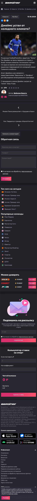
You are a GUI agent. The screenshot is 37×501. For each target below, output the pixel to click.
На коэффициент (7, 365)
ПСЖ (5, 234)
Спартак (6, 255)
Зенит (5, 251)
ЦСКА (5, 262)
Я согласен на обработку (17, 173)
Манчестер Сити (9, 224)
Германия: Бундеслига (10, 206)
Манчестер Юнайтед (10, 248)
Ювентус (6, 244)
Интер (5, 241)
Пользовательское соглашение (11, 471)
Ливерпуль (7, 227)
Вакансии (4, 457)
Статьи (3, 460)
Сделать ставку (18, 395)
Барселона (7, 220)
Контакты (4, 455)
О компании (5, 453)
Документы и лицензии (8, 478)
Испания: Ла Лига (9, 192)
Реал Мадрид (8, 217)
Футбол (15, 17)
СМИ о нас (4, 480)
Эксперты (4, 476)
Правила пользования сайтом (10, 469)
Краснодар (7, 265)
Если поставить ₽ (7, 357)
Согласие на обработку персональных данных (16, 473)
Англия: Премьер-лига (10, 202)
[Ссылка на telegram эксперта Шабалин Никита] (2, 97)
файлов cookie (12, 494)
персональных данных (26, 337)
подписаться (18, 340)
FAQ (2, 462)
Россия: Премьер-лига (10, 195)
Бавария (6, 231)
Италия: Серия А (8, 199)
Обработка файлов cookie (9, 467)
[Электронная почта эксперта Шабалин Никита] (5, 97)
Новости (5, 17)
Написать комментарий (10, 134)
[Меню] (2, 2)
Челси (5, 238)
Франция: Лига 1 (8, 209)
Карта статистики (7, 482)
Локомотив (7, 258)
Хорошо (5, 498)
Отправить (6, 179)
